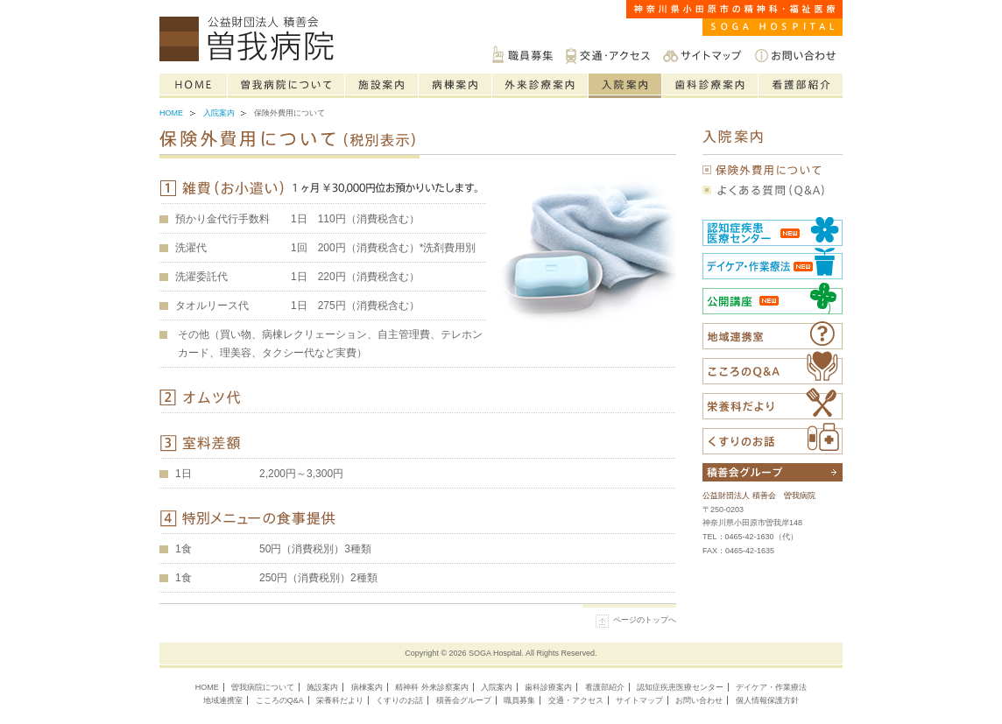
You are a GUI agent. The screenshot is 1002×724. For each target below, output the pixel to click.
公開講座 (772, 298)
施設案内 (382, 86)
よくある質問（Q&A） (772, 190)
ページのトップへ (644, 619)
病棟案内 (455, 86)
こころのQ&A (772, 367)
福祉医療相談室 (772, 335)
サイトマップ (702, 55)
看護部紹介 (801, 86)
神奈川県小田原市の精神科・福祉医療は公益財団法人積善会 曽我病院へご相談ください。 (250, 40)
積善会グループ (463, 700)
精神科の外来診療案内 (540, 86)
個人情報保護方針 (767, 700)
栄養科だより (772, 403)
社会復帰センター (772, 262)
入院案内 (625, 86)
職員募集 (522, 55)
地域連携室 (223, 700)
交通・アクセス (608, 55)
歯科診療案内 (710, 86)
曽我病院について (286, 86)
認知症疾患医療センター (772, 230)
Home (193, 86)
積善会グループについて (772, 472)
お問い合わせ (795, 55)
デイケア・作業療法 (771, 687)
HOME (207, 687)
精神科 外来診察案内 (432, 687)
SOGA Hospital (495, 653)
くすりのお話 (772, 438)
